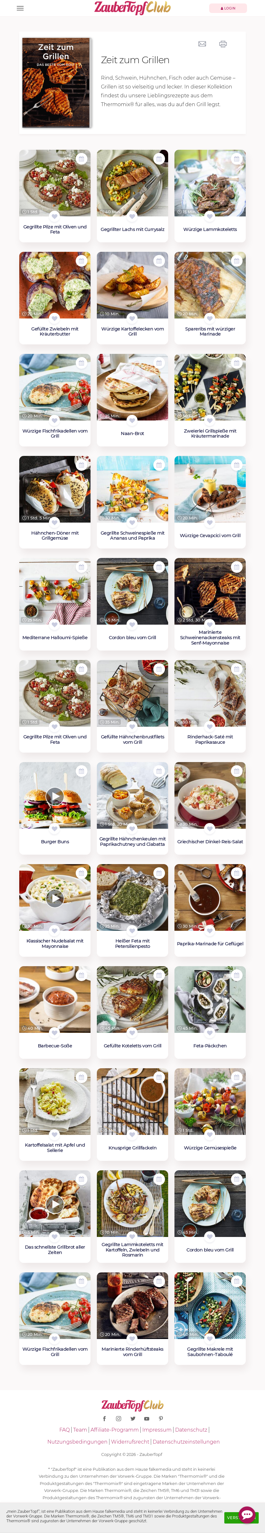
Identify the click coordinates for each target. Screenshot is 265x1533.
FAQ (64, 1430)
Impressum (157, 1430)
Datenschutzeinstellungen (186, 1442)
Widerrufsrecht (130, 1442)
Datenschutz (191, 1430)
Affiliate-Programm (115, 1430)
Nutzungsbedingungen (77, 1442)
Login (228, 8)
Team (80, 1430)
